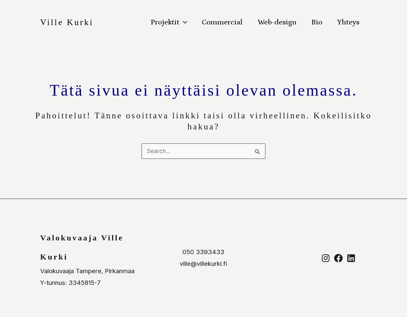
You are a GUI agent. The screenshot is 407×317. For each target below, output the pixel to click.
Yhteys (348, 22)
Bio (316, 22)
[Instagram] (325, 258)
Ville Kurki (66, 22)
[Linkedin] (351, 258)
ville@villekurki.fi (203, 264)
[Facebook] (338, 258)
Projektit (169, 22)
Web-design (277, 22)
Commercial (222, 22)
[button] (183, 22)
